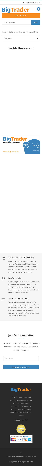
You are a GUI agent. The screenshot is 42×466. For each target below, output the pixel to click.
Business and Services (17, 32)
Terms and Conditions (15, 457)
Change (26, 2)
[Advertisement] (21, 73)
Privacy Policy (30, 457)
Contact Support (21, 420)
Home (4, 32)
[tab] (21, 38)
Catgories (21, 38)
